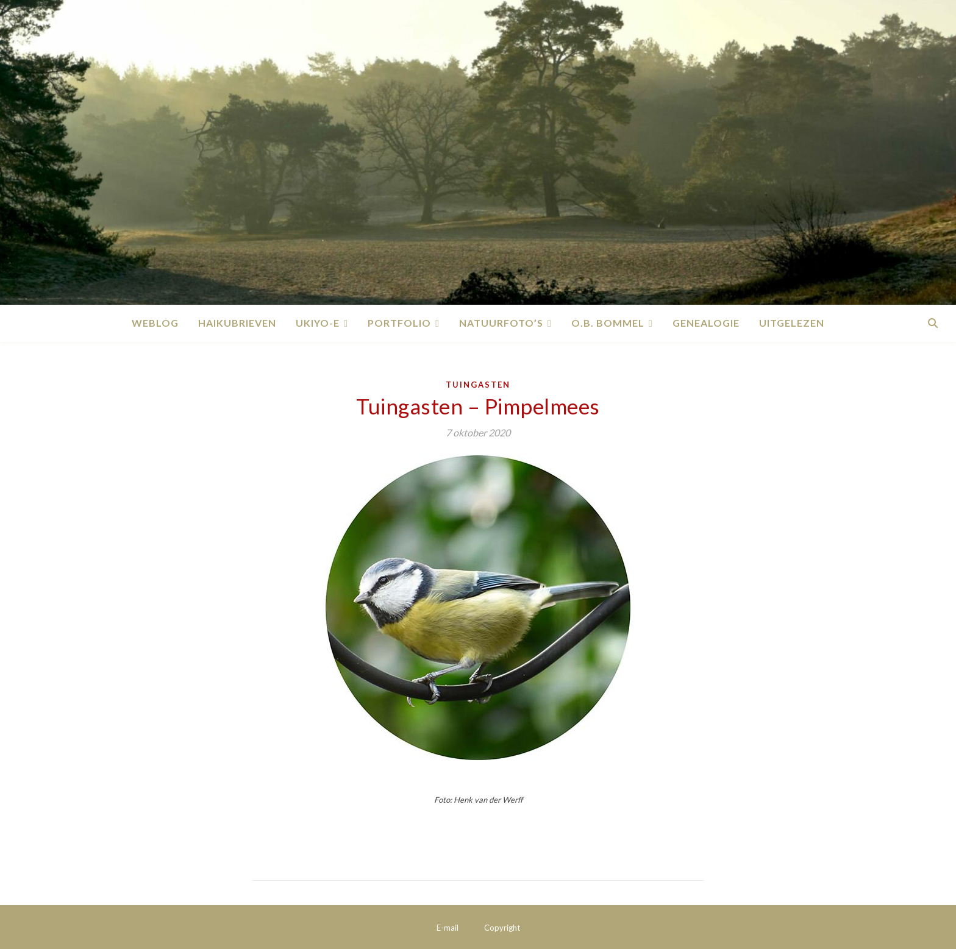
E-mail (447, 928)
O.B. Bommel (607, 323)
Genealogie (706, 323)
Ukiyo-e (318, 323)
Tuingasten (478, 384)
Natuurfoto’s (501, 323)
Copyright (502, 928)
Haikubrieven (237, 323)
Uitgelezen (791, 323)
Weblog (155, 323)
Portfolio (399, 323)
